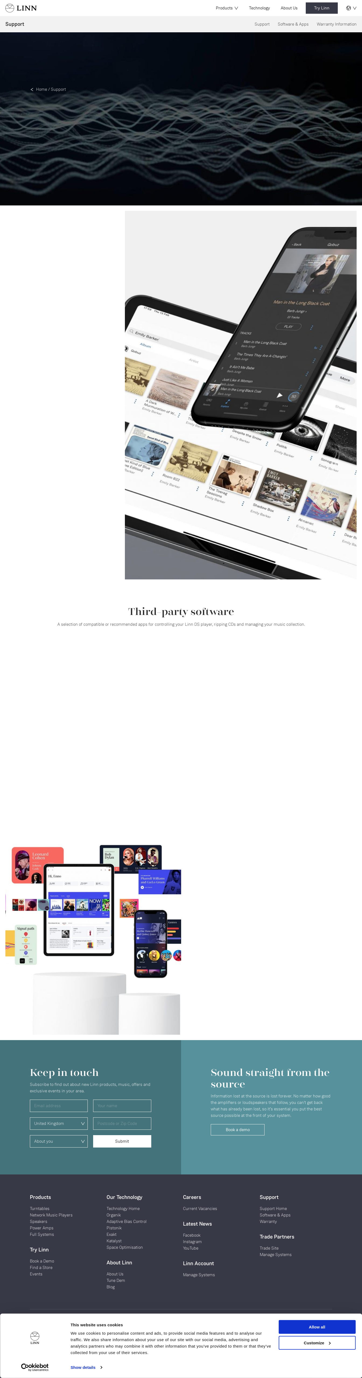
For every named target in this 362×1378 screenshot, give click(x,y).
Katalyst (114, 1240)
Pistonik (114, 1227)
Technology (259, 8)
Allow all (317, 1327)
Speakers (38, 1221)
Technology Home (123, 1208)
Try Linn (321, 8)
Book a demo (238, 1129)
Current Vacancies (200, 1208)
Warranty (268, 1221)
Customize (317, 1342)
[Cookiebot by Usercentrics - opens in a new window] (34, 1367)
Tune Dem (116, 1280)
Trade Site (269, 1248)
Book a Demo (42, 1261)
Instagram (192, 1241)
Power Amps (42, 1227)
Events (36, 1273)
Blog (111, 1286)
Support (262, 24)
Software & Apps (293, 24)
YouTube (190, 1248)
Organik (114, 1215)
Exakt (112, 1234)
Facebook (192, 1235)
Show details (83, 1367)
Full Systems (42, 1234)
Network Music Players (51, 1215)
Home (41, 89)
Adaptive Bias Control (127, 1221)
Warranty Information (337, 24)
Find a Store (41, 1267)
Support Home (273, 1208)
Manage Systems (199, 1274)
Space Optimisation (125, 1247)
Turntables (40, 1208)
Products (227, 8)
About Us (289, 8)
